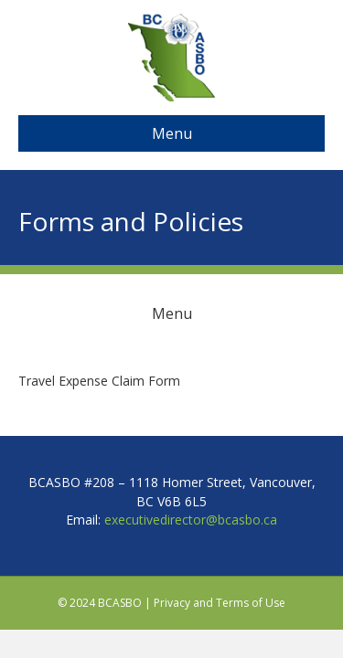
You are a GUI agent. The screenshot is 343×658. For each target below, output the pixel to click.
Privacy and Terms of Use (219, 602)
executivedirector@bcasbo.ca (190, 519)
